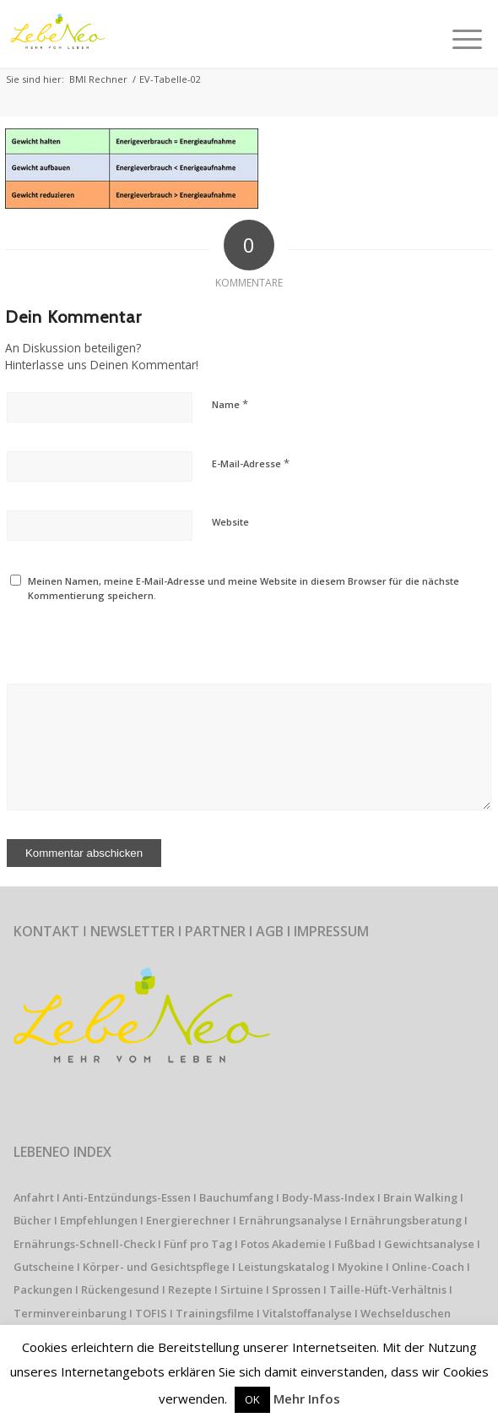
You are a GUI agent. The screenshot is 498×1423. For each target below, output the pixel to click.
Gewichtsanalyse (429, 1243)
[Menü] (467, 34)
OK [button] (252, 1399)
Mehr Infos (306, 1398)
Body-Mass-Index (328, 1197)
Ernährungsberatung (406, 1220)
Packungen (43, 1289)
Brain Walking (420, 1197)
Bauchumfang (236, 1197)
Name (230, 404)
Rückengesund (120, 1289)
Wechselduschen (405, 1313)
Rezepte (190, 1289)
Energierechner (188, 1220)
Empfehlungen (99, 1220)
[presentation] (120, 632)
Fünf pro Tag (198, 1243)
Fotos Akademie (283, 1243)
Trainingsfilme (215, 1313)
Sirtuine (241, 1289)
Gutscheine (44, 1266)
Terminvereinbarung (70, 1313)
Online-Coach (428, 1266)
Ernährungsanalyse (290, 1220)
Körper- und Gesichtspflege (156, 1266)
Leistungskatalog (283, 1266)
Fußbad (355, 1243)
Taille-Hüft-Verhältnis (388, 1289)
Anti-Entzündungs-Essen (126, 1197)
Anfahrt (34, 1197)
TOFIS (151, 1313)
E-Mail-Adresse (251, 463)
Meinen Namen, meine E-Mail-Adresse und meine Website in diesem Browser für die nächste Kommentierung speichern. (243, 588)
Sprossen (296, 1289)
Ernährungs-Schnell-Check (84, 1243)
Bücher (32, 1220)
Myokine (360, 1266)
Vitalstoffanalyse (307, 1313)
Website (230, 521)
